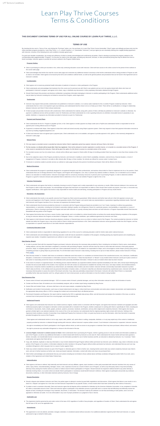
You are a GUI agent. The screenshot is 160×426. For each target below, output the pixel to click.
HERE (32, 252)
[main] (80, 17)
